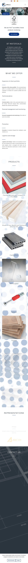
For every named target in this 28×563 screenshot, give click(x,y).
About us (5, 13)
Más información (11, 560)
